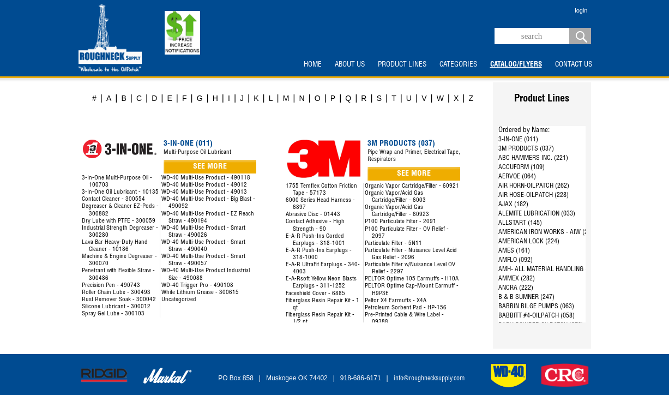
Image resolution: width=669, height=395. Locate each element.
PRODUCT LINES (402, 65)
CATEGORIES (458, 65)
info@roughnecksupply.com (429, 378)
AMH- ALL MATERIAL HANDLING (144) (548, 269)
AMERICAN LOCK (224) (528, 241)
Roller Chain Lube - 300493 (116, 293)
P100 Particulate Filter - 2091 (400, 222)
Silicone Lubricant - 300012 (116, 307)
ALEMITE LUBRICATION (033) (536, 214)
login (581, 10)
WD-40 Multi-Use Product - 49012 (204, 185)
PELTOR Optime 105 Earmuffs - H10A (412, 279)
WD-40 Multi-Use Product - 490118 (205, 178)
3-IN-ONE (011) (518, 139)
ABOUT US (350, 65)
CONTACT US (573, 65)
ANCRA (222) (515, 288)
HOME (313, 65)
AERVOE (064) (517, 176)
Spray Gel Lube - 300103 (113, 314)
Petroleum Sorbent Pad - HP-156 (406, 308)
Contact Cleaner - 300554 (113, 199)
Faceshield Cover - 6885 (315, 294)
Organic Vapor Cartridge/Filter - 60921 (412, 186)
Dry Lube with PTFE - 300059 (118, 221)
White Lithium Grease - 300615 (200, 293)
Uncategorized (178, 300)
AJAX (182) (513, 204)
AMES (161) (514, 251)
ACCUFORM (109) (521, 167)
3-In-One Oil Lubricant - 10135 (120, 192)
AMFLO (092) (515, 260)
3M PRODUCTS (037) (526, 149)
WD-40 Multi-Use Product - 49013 (204, 192)
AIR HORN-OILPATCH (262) (533, 186)
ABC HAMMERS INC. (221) (533, 158)
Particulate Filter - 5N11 (393, 244)
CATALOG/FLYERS (516, 65)
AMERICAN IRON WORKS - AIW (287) (547, 232)
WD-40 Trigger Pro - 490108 (197, 286)
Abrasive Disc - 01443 (313, 215)
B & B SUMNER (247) (526, 297)
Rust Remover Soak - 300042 (119, 300)
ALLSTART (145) (520, 223)
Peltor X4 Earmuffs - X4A (395, 301)
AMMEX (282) (516, 279)
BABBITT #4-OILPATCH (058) (536, 316)
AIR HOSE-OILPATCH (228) (533, 195)
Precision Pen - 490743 (111, 286)
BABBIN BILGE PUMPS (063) (536, 306)
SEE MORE (210, 167)
